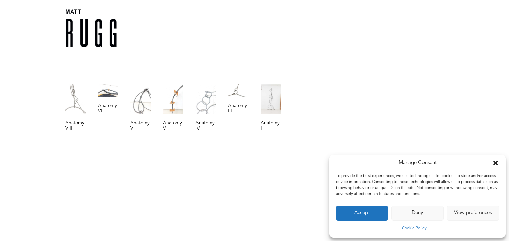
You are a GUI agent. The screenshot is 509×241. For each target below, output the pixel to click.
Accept (362, 212)
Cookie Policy (414, 228)
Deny (417, 212)
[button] (495, 163)
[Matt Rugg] (91, 28)
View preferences (473, 212)
